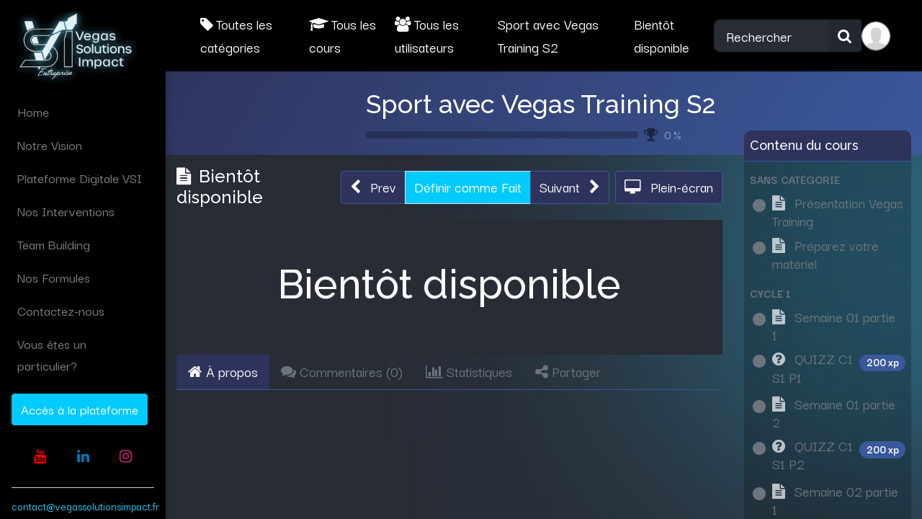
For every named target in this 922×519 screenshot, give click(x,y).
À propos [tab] (223, 371)
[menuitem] (83, 111)
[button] (373, 187)
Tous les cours (342, 35)
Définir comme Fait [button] (468, 187)
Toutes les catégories (236, 35)
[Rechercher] (844, 36)
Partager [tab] (568, 371)
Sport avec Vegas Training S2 (541, 104)
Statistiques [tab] (469, 371)
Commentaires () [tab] (342, 371)
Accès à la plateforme (79, 409)
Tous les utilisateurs (427, 35)
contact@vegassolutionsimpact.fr (85, 506)
